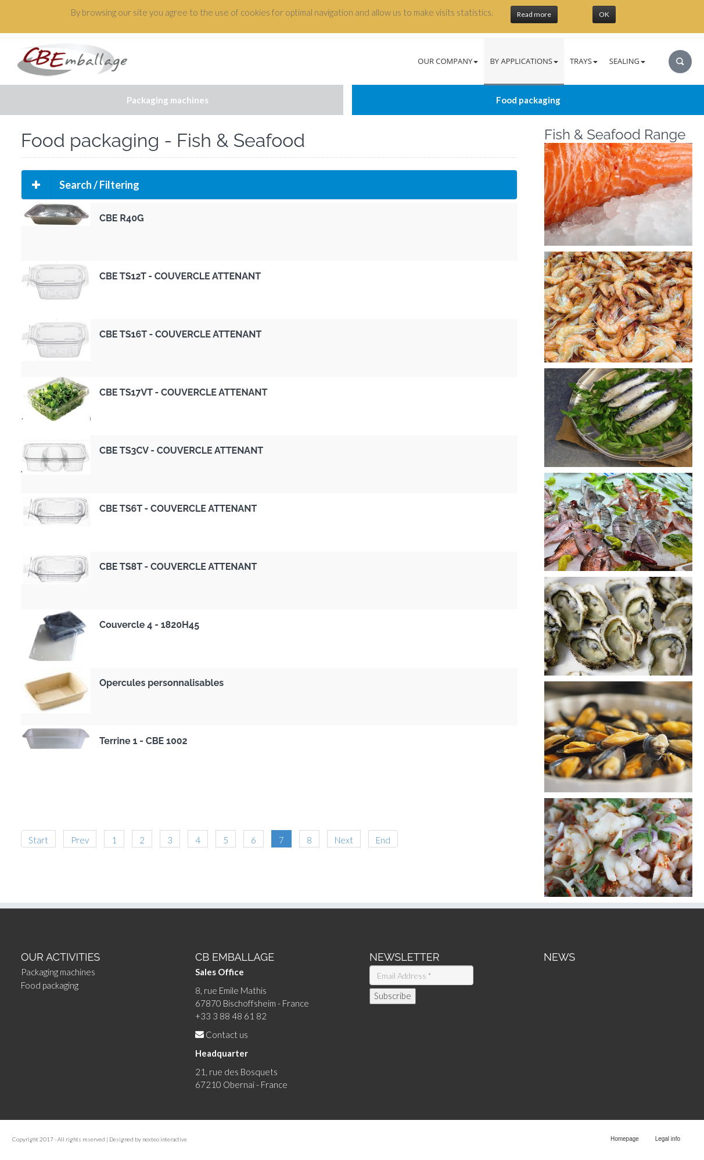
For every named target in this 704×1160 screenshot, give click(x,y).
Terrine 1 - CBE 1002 (143, 740)
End (383, 840)
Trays (584, 61)
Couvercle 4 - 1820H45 (149, 624)
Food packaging (49, 985)
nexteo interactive (164, 1139)
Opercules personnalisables (161, 682)
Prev (80, 840)
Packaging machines (58, 972)
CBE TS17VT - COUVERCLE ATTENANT (183, 392)
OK (604, 14)
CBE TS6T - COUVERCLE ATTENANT (178, 508)
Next (344, 840)
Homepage (624, 1139)
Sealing (627, 61)
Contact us (227, 1034)
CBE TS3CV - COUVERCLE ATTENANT (181, 450)
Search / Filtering (80, 185)
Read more (534, 14)
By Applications (524, 61)
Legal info (667, 1139)
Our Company (448, 61)
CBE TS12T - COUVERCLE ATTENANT (180, 276)
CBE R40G (121, 218)
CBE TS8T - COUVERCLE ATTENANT (178, 566)
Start (38, 840)
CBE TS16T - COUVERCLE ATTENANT (180, 334)
